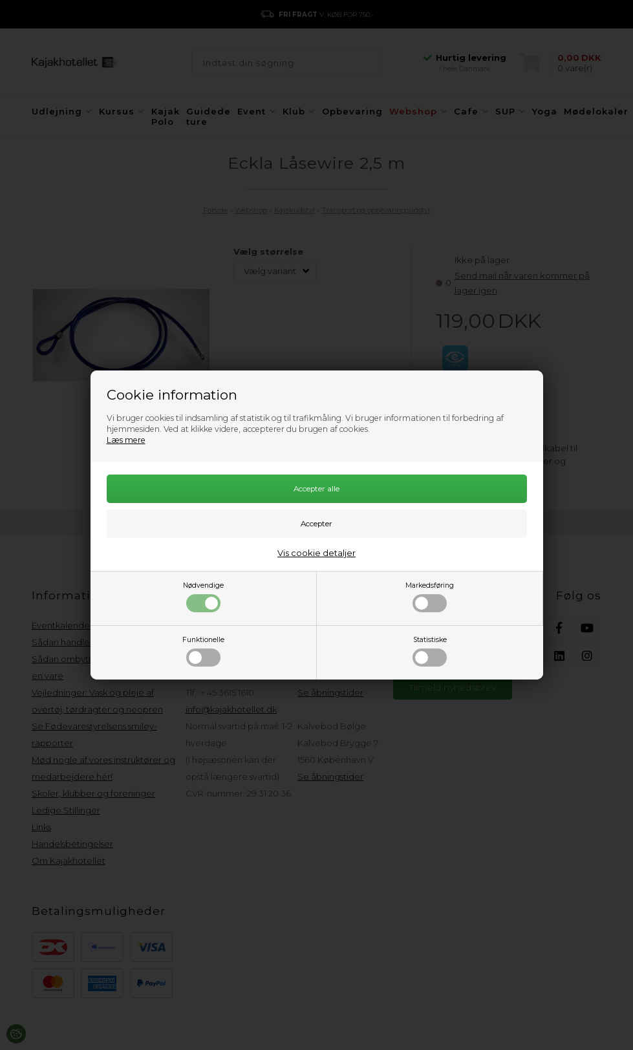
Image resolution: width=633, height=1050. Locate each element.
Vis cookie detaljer (316, 553)
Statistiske (430, 651)
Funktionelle (203, 651)
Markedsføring (429, 596)
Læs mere (126, 440)
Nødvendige (203, 596)
